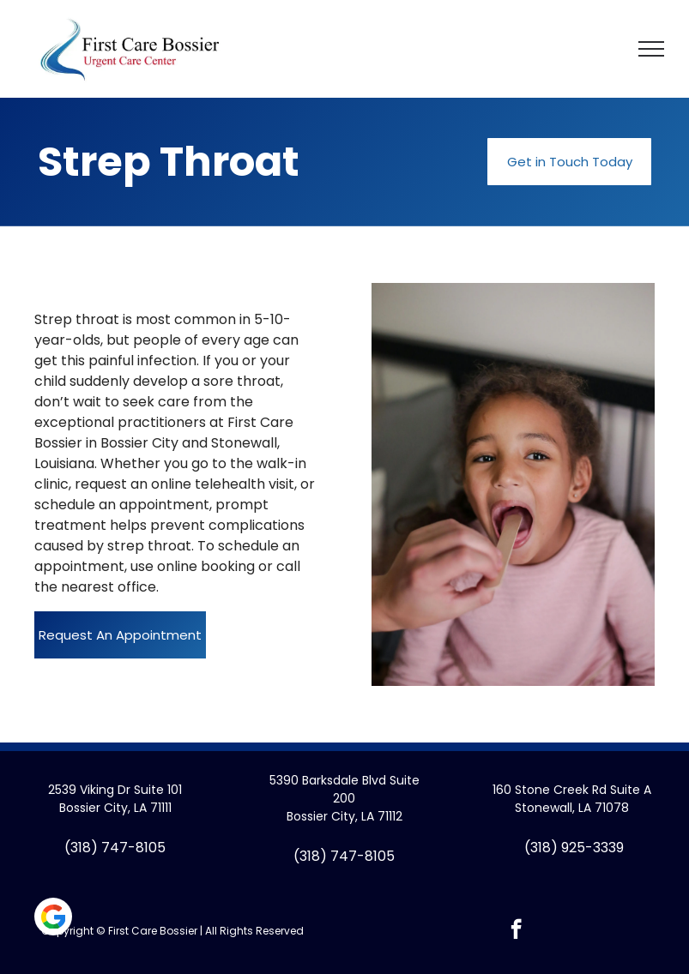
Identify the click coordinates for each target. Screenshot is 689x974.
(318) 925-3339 (574, 847)
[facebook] (516, 931)
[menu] (651, 49)
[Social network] (53, 919)
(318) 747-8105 (115, 847)
